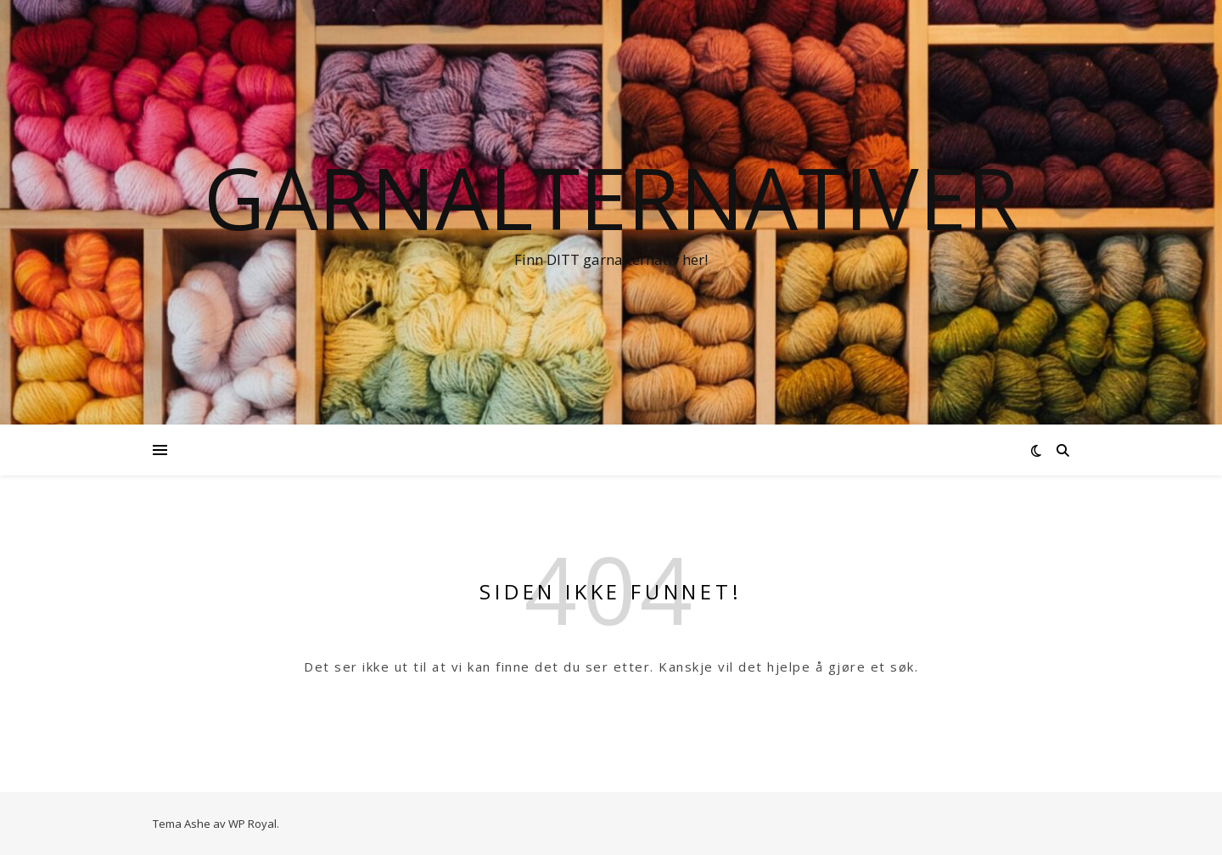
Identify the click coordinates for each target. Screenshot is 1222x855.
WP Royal (252, 823)
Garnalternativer (611, 197)
